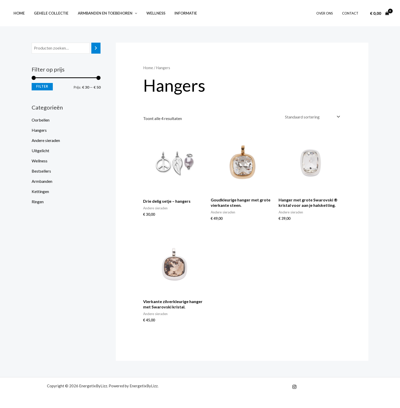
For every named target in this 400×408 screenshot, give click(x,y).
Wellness (149, 13)
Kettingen (40, 191)
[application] (130, 13)
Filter (42, 86)
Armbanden (42, 181)
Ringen (38, 201)
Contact (351, 13)
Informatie (177, 13)
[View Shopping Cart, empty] (379, 13)
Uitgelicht (40, 150)
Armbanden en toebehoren (102, 13)
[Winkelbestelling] (312, 116)
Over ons (328, 13)
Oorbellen (40, 119)
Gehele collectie (48, 13)
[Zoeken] (96, 48)
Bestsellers (41, 171)
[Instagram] (294, 387)
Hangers (39, 130)
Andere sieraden (46, 140)
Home (18, 13)
